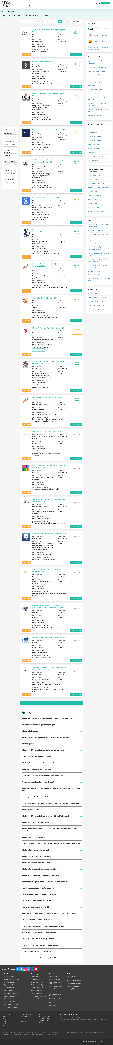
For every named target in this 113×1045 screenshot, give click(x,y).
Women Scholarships (94, 293)
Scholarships (18, 6)
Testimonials (6, 1021)
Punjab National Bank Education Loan (55, 995)
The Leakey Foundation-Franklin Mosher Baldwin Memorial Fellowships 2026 (49, 669)
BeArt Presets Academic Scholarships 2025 (47, 432)
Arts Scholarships (9, 976)
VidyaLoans (52, 1005)
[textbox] (11, 144)
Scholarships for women (11, 1004)
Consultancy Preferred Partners (45, 1021)
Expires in (77, 32)
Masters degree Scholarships (96, 71)
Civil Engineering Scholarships (96, 183)
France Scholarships (94, 152)
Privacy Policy (25, 1016)
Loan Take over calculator (74, 983)
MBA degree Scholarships (95, 75)
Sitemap (23, 1021)
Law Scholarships (93, 203)
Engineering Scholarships (11, 985)
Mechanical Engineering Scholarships (98, 187)
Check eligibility (76, 55)
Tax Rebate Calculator (73, 986)
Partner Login (42, 1014)
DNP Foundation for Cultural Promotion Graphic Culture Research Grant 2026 (48, 161)
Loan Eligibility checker (73, 989)
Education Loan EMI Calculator (72, 977)
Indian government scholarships (97, 297)
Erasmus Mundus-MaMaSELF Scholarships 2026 (49, 638)
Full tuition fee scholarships (96, 309)
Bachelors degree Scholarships (97, 67)
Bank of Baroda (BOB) (97, 35)
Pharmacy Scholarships (94, 195)
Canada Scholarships (94, 144)
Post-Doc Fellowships (10, 1001)
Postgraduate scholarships (11, 1007)
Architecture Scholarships (11, 979)
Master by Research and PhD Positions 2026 (48, 328)
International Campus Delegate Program (45, 1017)
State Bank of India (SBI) (98, 28)
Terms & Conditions (26, 1014)
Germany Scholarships (94, 136)
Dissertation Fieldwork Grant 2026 (44, 298)
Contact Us (60, 6)
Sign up (105, 3)
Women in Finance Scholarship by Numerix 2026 (49, 130)
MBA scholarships (9, 990)
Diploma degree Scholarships (96, 79)
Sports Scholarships (94, 175)
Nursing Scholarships (94, 179)
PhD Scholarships (9, 999)
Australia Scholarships (94, 140)
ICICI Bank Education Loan (56, 1003)
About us (5, 1016)
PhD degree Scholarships (95, 89)
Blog (48, 6)
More (72, 6)
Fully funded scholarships (95, 301)
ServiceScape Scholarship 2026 (43, 62)
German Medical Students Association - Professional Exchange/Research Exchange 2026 (49, 607)
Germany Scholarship (37, 982)
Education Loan (34, 6)
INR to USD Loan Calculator (74, 980)
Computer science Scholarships (97, 211)
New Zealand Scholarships (95, 156)
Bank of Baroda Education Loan (56, 983)
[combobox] (10, 136)
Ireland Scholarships (94, 148)
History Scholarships (94, 207)
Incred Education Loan (55, 992)
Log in (98, 3)
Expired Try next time (76, 433)
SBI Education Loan (54, 979)
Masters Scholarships (10, 996)
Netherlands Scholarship (38, 999)
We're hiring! (6, 1014)
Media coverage (25, 1019)
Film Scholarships (93, 191)
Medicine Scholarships (94, 199)
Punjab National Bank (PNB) (99, 41)
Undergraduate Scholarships (12, 993)
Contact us (6, 1026)
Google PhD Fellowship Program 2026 (45, 198)
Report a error (43, 1025)
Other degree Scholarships (95, 115)
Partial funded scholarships (96, 305)
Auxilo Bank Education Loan (55, 999)
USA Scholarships (93, 129)
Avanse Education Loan (55, 986)
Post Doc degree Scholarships (96, 93)
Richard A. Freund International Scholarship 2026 (49, 534)
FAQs (4, 1023)
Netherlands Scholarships (95, 160)
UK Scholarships (92, 132)
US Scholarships (35, 976)
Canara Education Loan (55, 989)
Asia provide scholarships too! (97, 230)
